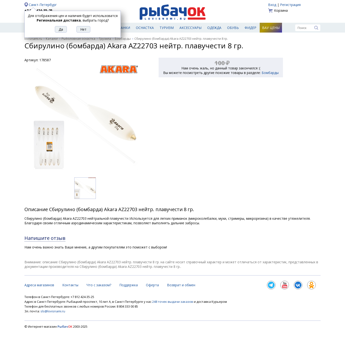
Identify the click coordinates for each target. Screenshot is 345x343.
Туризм (167, 27)
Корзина (281, 10)
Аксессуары (190, 27)
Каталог (52, 38)
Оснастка (145, 27)
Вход (272, 4)
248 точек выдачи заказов (173, 301)
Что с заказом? (98, 285)
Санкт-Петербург (43, 4)
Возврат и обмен (181, 285)
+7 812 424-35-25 (38, 10)
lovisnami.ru (33, 38)
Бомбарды (123, 38)
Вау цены (271, 27)
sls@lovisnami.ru (52, 311)
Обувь (233, 27)
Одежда (214, 27)
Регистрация (290, 4)
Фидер (250, 27)
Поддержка (128, 285)
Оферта (152, 285)
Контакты (70, 285)
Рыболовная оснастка (78, 38)
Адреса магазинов (39, 285)
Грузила (105, 38)
